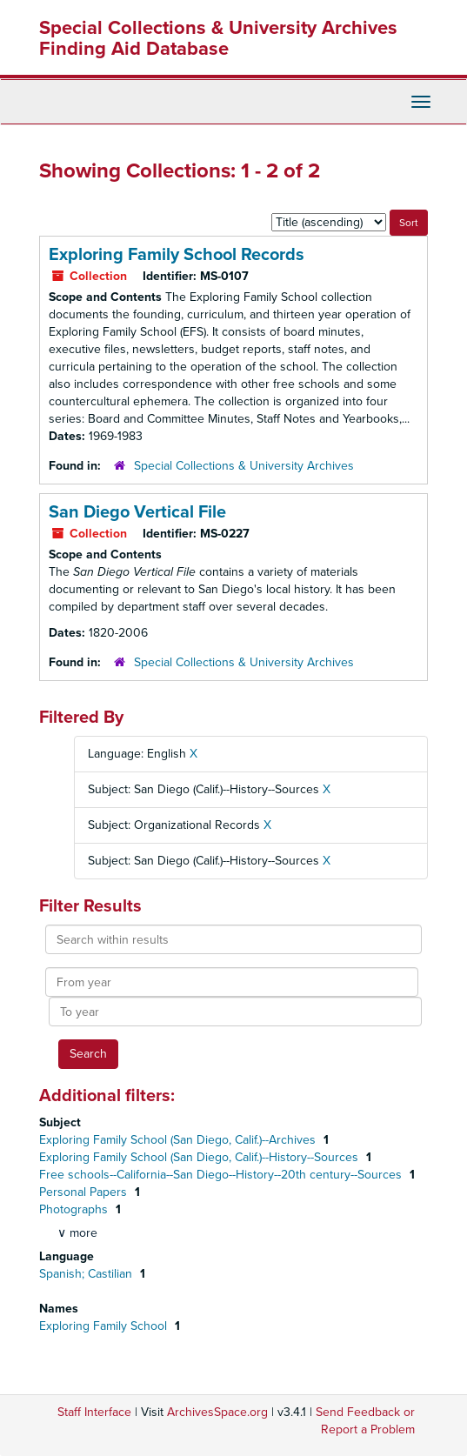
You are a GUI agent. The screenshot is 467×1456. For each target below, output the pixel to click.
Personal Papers (84, 1192)
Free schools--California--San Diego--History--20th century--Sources (222, 1174)
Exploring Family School (104, 1326)
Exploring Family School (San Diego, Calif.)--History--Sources (200, 1157)
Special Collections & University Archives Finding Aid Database (218, 38)
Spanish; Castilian (87, 1273)
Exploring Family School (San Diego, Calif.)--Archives (179, 1139)
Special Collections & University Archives (244, 465)
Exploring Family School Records (176, 254)
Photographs (75, 1209)
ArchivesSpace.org (217, 1412)
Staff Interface (94, 1412)
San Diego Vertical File (137, 512)
